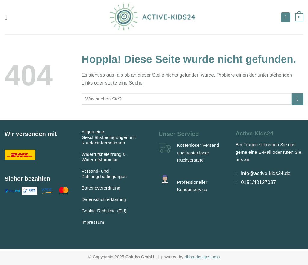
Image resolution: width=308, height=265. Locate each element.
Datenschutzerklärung (104, 199)
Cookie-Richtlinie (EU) (104, 210)
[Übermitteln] (297, 99)
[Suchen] (285, 17)
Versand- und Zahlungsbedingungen (104, 173)
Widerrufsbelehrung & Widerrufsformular (104, 157)
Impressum (93, 222)
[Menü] (8, 17)
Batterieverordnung (101, 187)
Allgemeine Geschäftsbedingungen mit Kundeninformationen (109, 137)
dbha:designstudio (202, 256)
